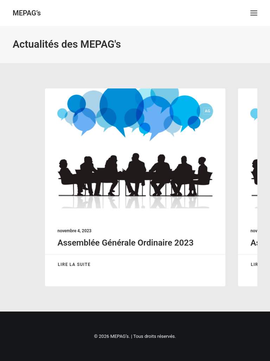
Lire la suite (74, 264)
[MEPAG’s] (27, 12)
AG (208, 111)
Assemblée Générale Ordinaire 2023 (126, 243)
